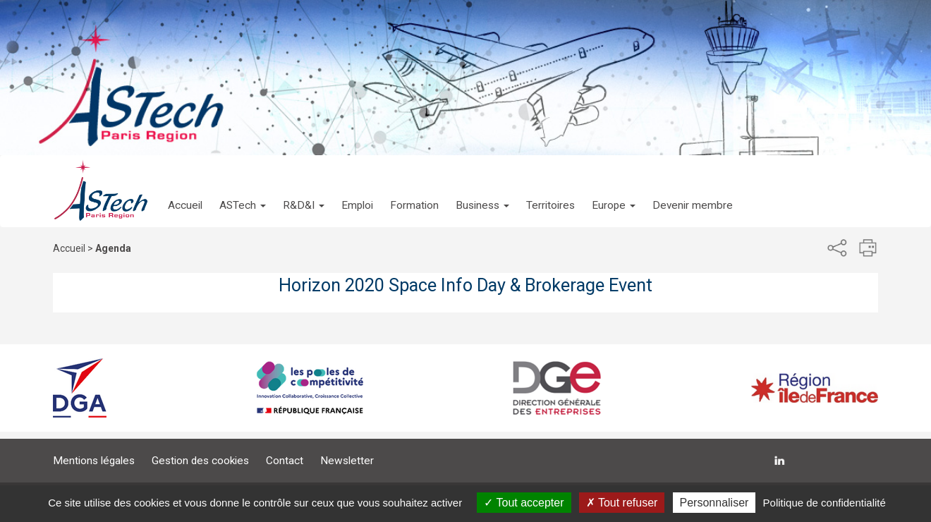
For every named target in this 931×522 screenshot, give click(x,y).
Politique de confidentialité (824, 503)
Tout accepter (524, 503)
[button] (242, 191)
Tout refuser (622, 503)
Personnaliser (714, 503)
